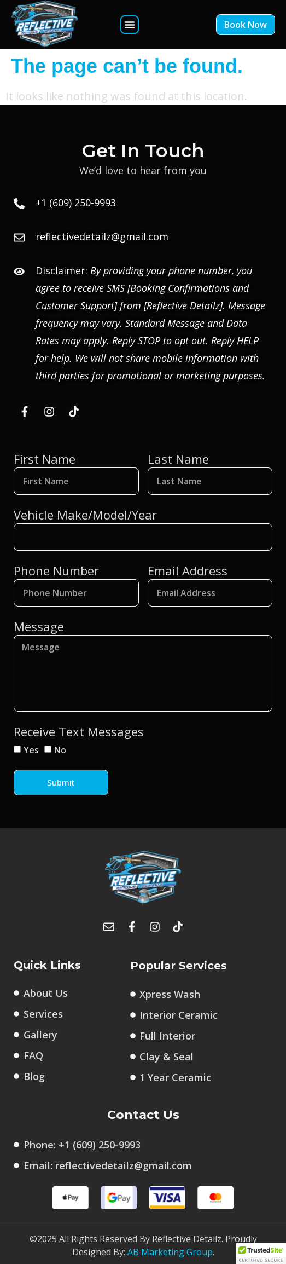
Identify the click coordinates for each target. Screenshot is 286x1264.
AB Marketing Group (170, 1252)
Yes (31, 750)
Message (39, 626)
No (60, 750)
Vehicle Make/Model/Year (85, 514)
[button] (129, 24)
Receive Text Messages (79, 731)
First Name (44, 459)
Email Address (187, 570)
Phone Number (56, 570)
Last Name (178, 459)
